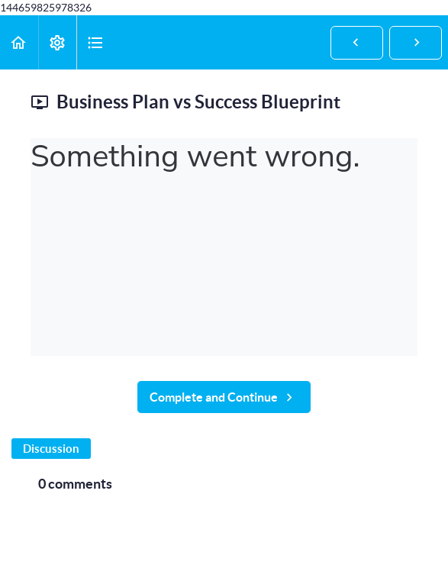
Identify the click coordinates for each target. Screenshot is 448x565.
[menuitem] (57, 42)
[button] (19, 42)
